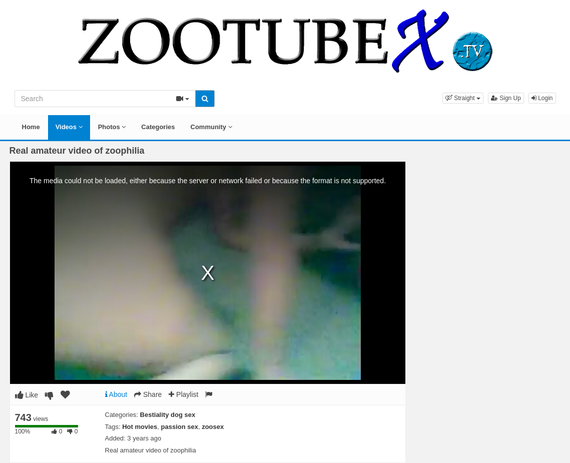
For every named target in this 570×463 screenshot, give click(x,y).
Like (27, 395)
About (116, 394)
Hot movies (139, 426)
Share (148, 394)
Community (211, 127)
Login (542, 98)
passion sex (179, 426)
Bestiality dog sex (168, 414)
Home (31, 127)
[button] (462, 98)
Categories (158, 127)
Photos (112, 127)
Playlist (183, 394)
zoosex (213, 426)
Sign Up (506, 98)
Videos (69, 127)
